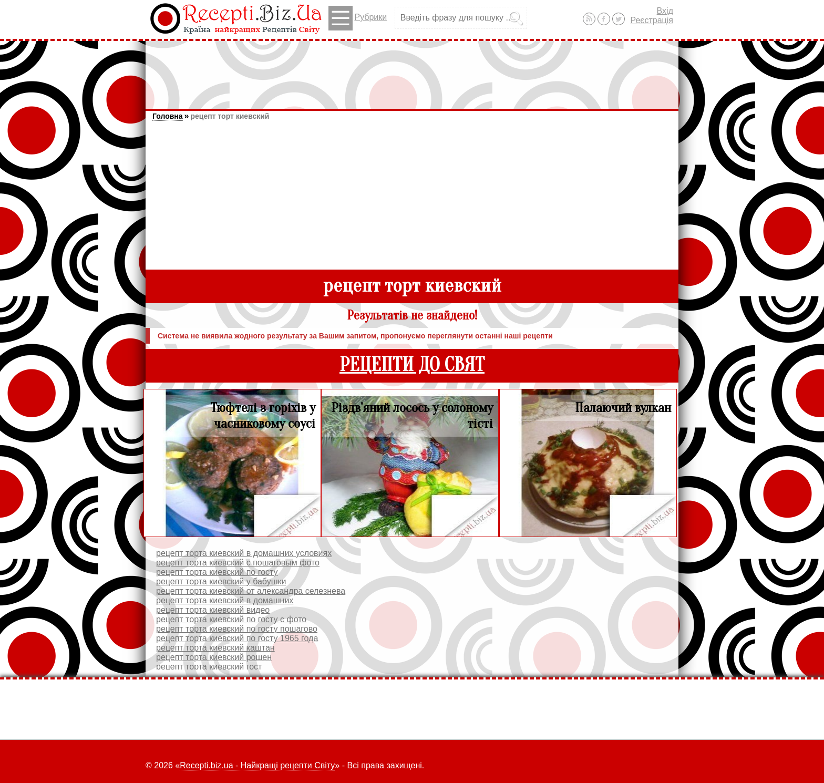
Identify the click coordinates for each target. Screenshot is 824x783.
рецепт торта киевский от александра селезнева (250, 590)
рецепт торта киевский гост (209, 666)
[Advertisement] (412, 70)
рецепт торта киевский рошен (214, 657)
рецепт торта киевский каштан (215, 647)
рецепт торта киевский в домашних (224, 600)
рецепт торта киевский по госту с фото (231, 619)
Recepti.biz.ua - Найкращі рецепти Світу (257, 765)
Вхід (665, 10)
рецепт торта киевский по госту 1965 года (237, 638)
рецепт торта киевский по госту (217, 572)
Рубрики (357, 18)
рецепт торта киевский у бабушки (221, 581)
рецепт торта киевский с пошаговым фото (238, 562)
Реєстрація (651, 20)
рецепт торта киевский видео (213, 609)
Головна (167, 116)
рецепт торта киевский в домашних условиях (244, 553)
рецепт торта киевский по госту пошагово (236, 628)
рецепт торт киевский (229, 116)
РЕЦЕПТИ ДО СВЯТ (412, 365)
